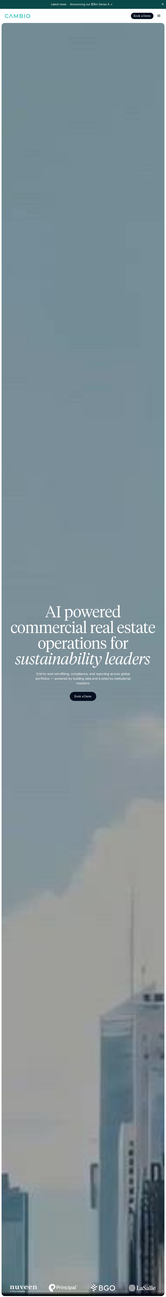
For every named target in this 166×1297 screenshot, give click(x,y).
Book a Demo (142, 15)
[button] (159, 16)
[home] (18, 16)
